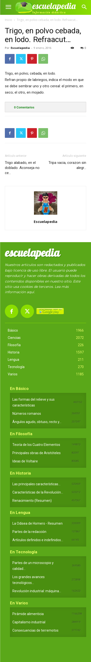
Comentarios (24, 107)
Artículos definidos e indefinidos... (37, 540)
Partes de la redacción (29, 532)
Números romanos (26, 413)
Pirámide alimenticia (28, 614)
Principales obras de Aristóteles (36, 453)
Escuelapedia (20, 48)
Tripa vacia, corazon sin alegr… (67, 165)
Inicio (8, 20)
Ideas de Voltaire (25, 461)
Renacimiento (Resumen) (32, 501)
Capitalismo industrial (28, 622)
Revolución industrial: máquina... (36, 591)
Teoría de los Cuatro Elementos (36, 445)
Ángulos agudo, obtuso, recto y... (36, 422)
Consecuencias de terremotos (35, 630)
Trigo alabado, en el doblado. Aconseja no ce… (22, 167)
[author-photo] (45, 215)
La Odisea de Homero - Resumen (37, 523)
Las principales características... (36, 484)
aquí (30, 292)
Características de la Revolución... (37, 492)
